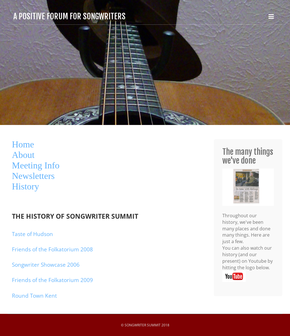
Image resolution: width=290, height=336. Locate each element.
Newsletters (33, 176)
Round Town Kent (34, 295)
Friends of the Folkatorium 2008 (52, 249)
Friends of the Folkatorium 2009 (52, 280)
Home (23, 144)
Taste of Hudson (32, 234)
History (25, 186)
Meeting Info (35, 165)
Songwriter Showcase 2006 (46, 264)
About (23, 155)
